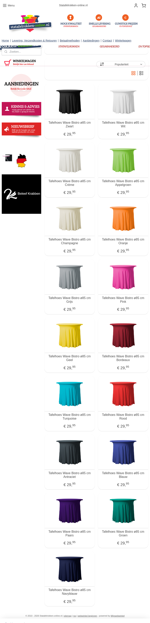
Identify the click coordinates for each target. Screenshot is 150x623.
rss (74, 616)
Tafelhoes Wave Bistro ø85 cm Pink (123, 299)
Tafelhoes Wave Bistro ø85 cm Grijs (69, 299)
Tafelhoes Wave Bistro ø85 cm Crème (69, 182)
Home (5, 40)
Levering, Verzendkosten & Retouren (34, 40)
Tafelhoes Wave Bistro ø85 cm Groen (123, 533)
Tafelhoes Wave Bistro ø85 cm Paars (69, 533)
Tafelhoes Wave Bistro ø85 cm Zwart (69, 124)
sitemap (67, 616)
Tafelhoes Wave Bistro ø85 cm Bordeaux (123, 358)
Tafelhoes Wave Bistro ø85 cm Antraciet (69, 474)
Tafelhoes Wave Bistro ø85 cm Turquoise (69, 416)
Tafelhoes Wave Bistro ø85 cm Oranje (123, 241)
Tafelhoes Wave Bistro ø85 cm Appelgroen (123, 182)
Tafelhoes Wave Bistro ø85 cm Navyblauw (69, 591)
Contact (107, 40)
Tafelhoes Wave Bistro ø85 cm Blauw (123, 474)
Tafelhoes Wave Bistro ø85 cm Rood (123, 416)
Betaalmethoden (70, 40)
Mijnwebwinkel (118, 616)
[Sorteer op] (121, 64)
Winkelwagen (123, 40)
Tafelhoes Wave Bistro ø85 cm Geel (69, 358)
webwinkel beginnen (87, 616)
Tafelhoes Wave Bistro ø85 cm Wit (123, 124)
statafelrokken (12, 144)
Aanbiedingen (91, 40)
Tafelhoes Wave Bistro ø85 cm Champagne (69, 241)
